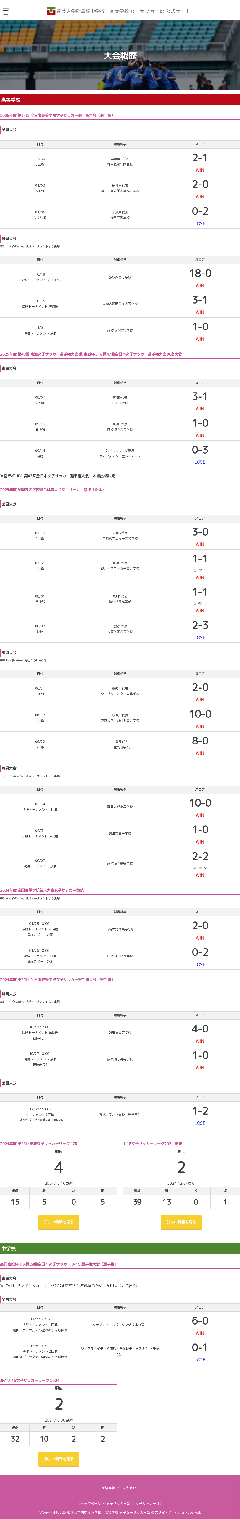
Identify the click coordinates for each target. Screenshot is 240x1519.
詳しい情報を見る (58, 1222)
